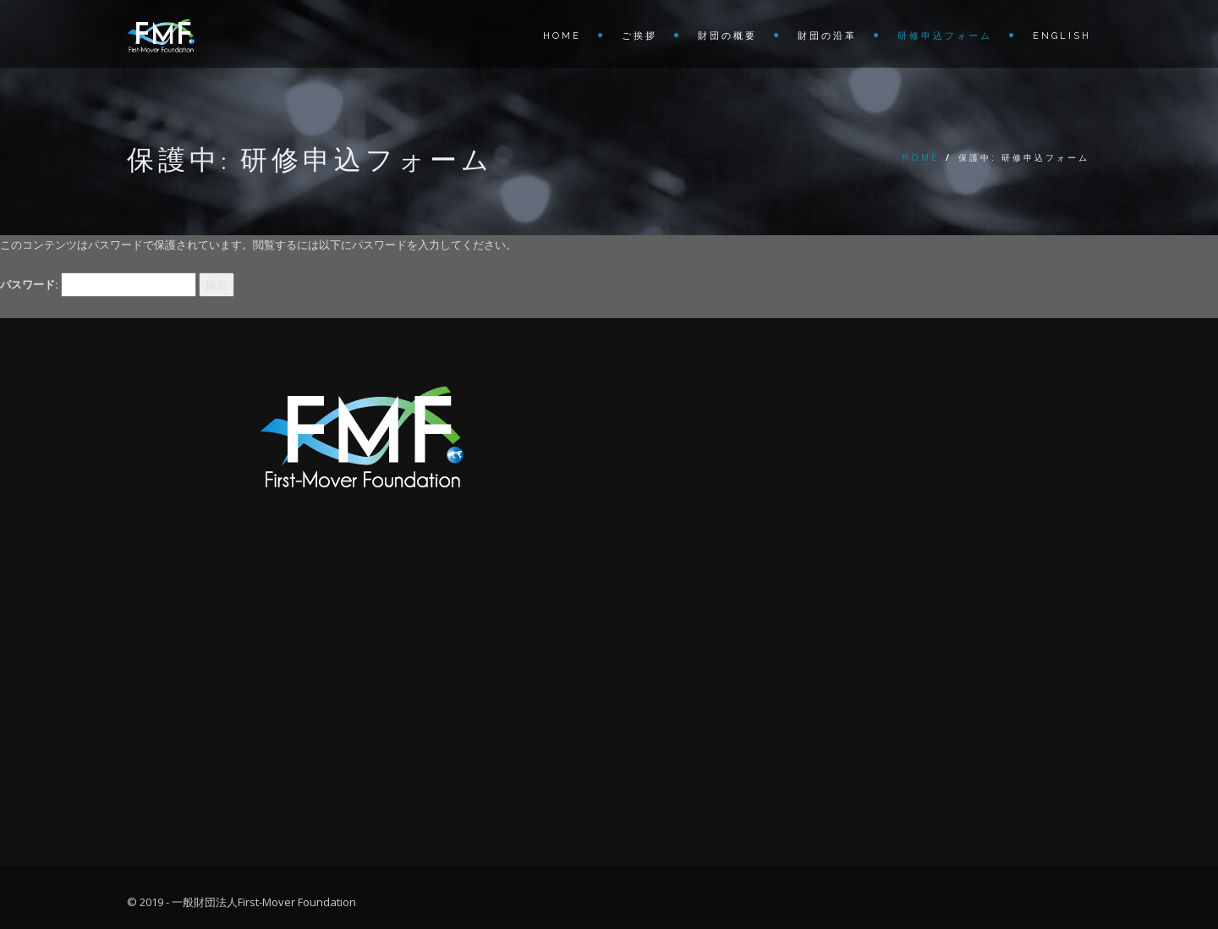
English (1062, 35)
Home (562, 35)
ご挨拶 (639, 35)
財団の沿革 (827, 35)
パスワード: (98, 284)
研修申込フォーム (944, 35)
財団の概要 (727, 35)
